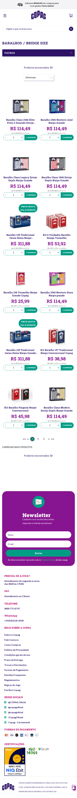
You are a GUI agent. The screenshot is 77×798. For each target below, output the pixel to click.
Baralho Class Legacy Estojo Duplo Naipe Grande (20, 179)
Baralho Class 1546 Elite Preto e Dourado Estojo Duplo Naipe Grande (20, 121)
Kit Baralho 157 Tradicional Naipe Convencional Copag (56, 351)
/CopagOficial (13, 717)
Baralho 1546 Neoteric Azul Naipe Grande (57, 121)
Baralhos (12, 43)
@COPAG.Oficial (15, 702)
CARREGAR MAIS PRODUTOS (17, 447)
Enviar (38, 553)
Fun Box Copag (12, 690)
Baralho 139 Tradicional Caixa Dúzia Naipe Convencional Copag (20, 236)
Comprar (31, 137)
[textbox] (38, 29)
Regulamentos (12, 680)
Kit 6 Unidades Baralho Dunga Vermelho (57, 236)
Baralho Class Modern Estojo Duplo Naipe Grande (57, 409)
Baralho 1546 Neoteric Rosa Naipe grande (56, 294)
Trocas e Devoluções (15, 665)
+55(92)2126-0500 (14, 620)
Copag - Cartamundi (17, 722)
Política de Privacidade (16, 649)
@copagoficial (13, 707)
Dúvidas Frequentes (15, 675)
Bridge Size (37, 43)
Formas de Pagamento (16, 670)
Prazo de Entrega (13, 659)
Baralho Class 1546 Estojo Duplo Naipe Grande (57, 179)
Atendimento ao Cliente (17, 596)
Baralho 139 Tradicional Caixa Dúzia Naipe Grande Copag (20, 351)
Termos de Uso (48, 560)
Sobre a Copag (12, 634)
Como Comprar (12, 644)
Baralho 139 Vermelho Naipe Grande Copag (20, 294)
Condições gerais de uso (17, 654)
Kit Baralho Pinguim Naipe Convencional (20, 409)
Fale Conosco (11, 639)
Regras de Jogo (12, 685)
